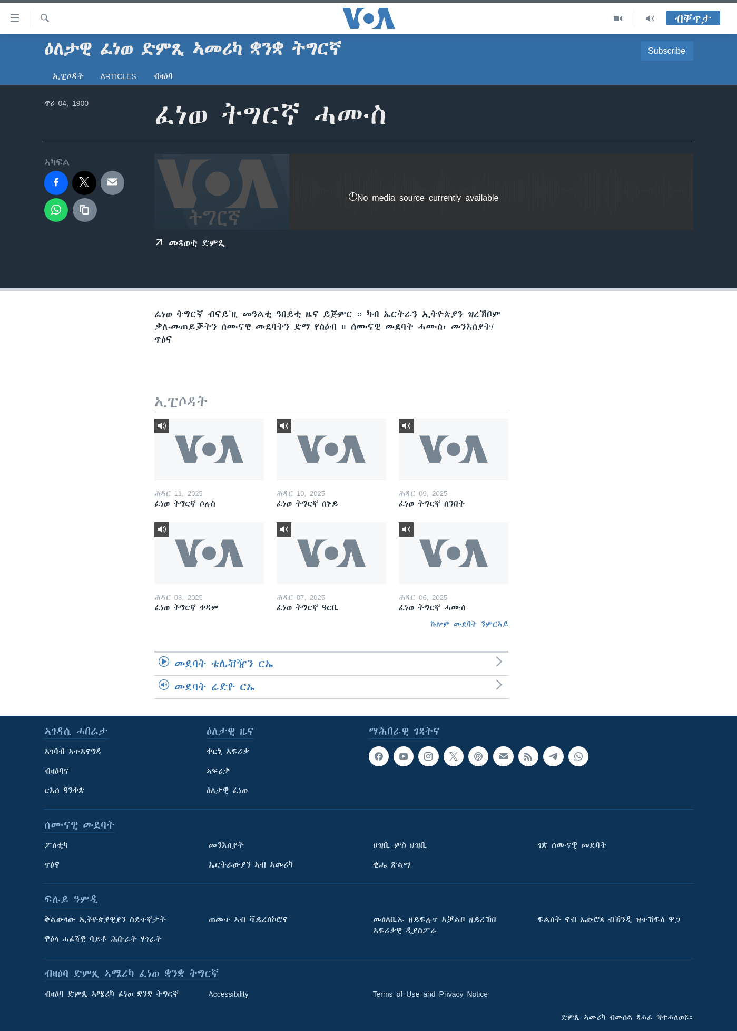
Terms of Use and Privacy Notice (430, 994)
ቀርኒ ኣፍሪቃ (228, 751)
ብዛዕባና (56, 771)
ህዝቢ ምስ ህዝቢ (400, 845)
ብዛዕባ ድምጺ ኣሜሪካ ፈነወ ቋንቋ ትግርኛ (111, 994)
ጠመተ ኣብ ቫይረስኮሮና (248, 920)
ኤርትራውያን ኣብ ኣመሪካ (251, 865)
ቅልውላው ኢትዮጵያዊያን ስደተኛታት (105, 920)
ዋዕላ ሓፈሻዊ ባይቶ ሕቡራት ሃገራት (103, 939)
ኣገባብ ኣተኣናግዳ (73, 751)
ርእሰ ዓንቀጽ (64, 790)
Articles (118, 76)
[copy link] (85, 210)
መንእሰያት (226, 845)
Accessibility (229, 994)
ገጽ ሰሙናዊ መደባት (571, 845)
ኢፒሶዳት (68, 76)
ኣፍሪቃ (218, 771)
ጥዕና (52, 865)
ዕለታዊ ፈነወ (227, 790)
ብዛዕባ (163, 76)
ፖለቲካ (56, 845)
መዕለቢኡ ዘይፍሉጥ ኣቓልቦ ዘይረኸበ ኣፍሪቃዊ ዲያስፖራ (434, 925)
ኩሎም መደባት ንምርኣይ (469, 624)
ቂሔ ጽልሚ (392, 865)
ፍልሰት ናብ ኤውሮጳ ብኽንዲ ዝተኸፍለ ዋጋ (608, 920)
